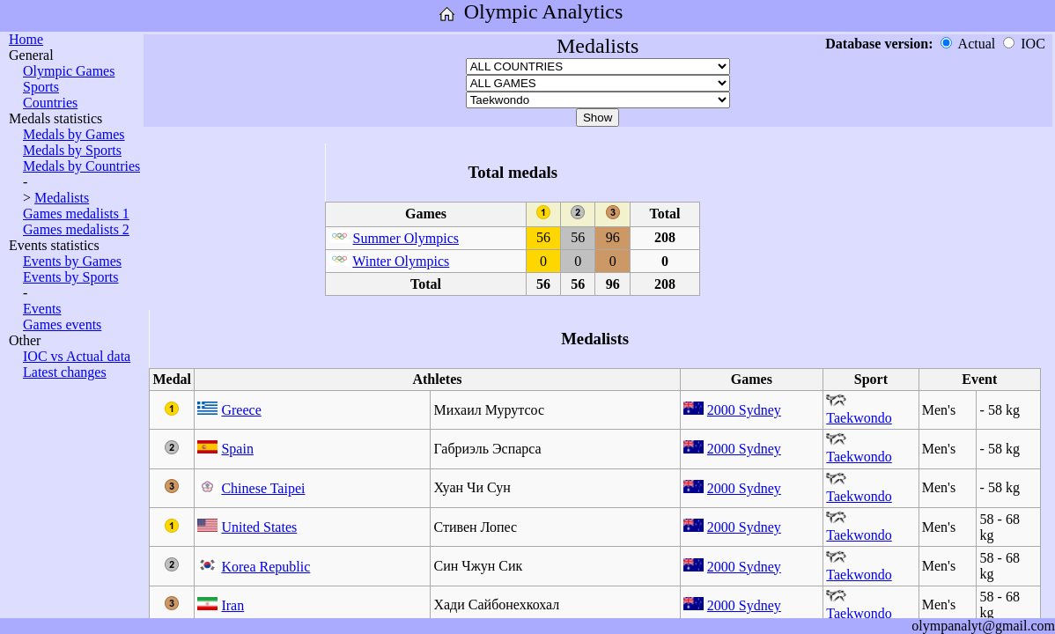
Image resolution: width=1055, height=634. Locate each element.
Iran (232, 605)
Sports (41, 86)
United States (259, 527)
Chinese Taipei (263, 488)
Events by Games (72, 261)
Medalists (61, 197)
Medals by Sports (72, 150)
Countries (50, 102)
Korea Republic (265, 566)
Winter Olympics (400, 261)
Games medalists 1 (76, 213)
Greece (241, 409)
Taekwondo (858, 417)
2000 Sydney (744, 409)
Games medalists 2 (76, 229)
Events (42, 308)
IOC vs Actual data (76, 356)
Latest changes (65, 372)
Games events (62, 324)
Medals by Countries (81, 165)
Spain (237, 448)
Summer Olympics (406, 238)
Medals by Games (74, 134)
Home (26, 39)
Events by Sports (70, 276)
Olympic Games (68, 70)
